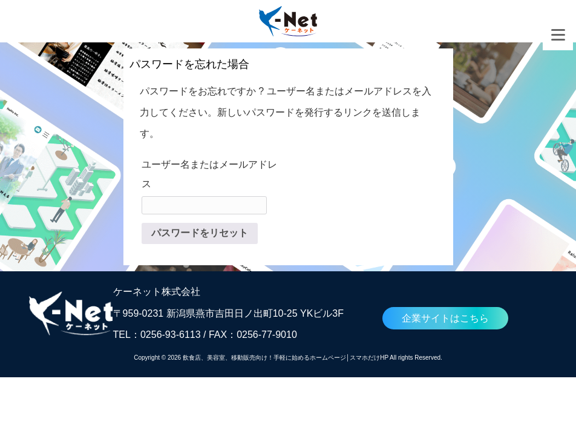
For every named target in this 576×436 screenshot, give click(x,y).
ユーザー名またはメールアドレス (209, 174)
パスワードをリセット (199, 233)
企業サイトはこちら (445, 318)
